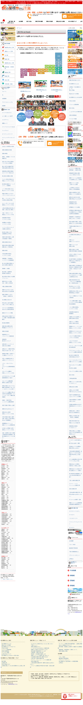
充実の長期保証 (73, 115)
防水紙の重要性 (6, 323)
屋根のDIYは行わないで (8, 409)
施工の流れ (71, 108)
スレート (4, 91)
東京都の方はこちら (26, 91)
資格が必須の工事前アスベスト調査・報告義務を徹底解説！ (8, 318)
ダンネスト (71, 527)
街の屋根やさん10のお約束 (75, 97)
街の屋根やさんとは (74, 83)
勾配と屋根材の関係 (7, 286)
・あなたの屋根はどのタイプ (65, 645)
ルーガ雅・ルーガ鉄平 (7, 116)
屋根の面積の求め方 (7, 242)
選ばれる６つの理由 (74, 93)
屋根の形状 (4, 250)
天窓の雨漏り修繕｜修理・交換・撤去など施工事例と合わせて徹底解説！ (8, 418)
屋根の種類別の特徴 (7, 150)
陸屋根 (3, 105)
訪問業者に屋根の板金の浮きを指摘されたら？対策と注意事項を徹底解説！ (75, 212)
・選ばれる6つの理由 (6, 645)
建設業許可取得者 (73, 548)
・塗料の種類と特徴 (62, 651)
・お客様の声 (4, 662)
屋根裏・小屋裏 (6, 268)
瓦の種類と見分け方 (7, 299)
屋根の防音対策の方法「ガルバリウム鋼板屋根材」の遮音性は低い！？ (75, 281)
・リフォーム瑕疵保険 (6, 649)
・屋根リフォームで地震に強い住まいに (39, 655)
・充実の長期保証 (5, 651)
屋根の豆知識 (5, 331)
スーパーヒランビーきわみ (8, 126)
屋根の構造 (4, 153)
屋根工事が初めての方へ (75, 80)
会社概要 (71, 541)
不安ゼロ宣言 (72, 101)
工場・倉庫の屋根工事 (74, 480)
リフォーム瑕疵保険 (74, 104)
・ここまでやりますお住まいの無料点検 (39, 648)
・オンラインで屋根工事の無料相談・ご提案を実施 (70, 643)
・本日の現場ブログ (5, 664)
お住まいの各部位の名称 (8, 146)
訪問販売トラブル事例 (74, 207)
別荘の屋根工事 (73, 488)
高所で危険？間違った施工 (8, 405)
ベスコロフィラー (73, 518)
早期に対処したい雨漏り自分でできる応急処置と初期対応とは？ (75, 432)
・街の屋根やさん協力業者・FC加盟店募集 (68, 661)
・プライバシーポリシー (63, 659)
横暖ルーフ (4, 123)
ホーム (19, 28)
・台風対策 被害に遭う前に (37, 652)
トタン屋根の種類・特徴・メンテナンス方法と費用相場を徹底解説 (75, 302)
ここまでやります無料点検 (75, 111)
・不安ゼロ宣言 (4, 648)
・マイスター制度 (5, 652)
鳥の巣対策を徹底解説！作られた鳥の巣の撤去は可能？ (75, 475)
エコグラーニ (5, 119)
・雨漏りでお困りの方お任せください (39, 649)
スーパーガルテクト (7, 112)
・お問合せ (60, 662)
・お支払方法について (6, 654)
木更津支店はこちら (13, 684)
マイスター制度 (73, 118)
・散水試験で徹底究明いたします (38, 651)
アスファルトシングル (7, 102)
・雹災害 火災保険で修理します (38, 654)
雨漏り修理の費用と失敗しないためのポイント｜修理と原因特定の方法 (75, 275)
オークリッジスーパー (7, 134)
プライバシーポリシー (74, 555)
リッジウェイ (5, 130)
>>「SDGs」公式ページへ (7, 579)
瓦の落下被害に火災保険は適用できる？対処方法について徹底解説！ (75, 260)
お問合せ (71, 558)
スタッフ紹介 (72, 544)
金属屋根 (4, 98)
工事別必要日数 (73, 378)
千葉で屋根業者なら (74, 551)
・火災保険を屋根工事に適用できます (39, 657)
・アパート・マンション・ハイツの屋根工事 (40, 659)
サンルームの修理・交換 (75, 499)
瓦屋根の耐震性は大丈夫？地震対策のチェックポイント (75, 406)
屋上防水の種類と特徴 (7, 176)
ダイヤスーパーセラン (74, 511)
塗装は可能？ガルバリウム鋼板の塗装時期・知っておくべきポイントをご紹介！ (8, 387)
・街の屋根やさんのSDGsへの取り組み (10, 655)
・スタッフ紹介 (61, 657)
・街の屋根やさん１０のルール (8, 646)
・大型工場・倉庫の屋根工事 (37, 658)
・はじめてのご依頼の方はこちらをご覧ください (41, 643)
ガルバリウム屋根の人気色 (75, 371)
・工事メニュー (33, 645)
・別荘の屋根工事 (34, 661)
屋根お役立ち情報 (73, 386)
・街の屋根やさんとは (6, 643)
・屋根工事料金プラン (35, 646)
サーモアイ (71, 514)
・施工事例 (3, 661)
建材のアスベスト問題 (7, 313)
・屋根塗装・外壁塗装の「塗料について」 (68, 649)
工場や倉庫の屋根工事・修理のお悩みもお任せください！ (75, 494)
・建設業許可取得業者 (63, 658)
